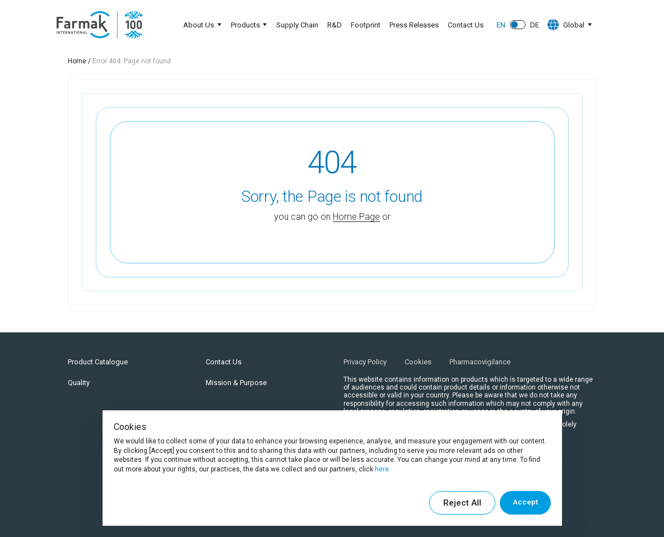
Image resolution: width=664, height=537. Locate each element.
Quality (79, 382)
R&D (333, 25)
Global (564, 24)
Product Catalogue (98, 362)
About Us (193, 25)
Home (77, 61)
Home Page (356, 216)
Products (241, 25)
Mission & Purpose (236, 382)
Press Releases (412, 25)
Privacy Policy (365, 362)
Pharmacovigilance (479, 362)
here (382, 469)
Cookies (418, 362)
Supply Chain (296, 25)
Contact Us (464, 25)
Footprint (364, 25)
